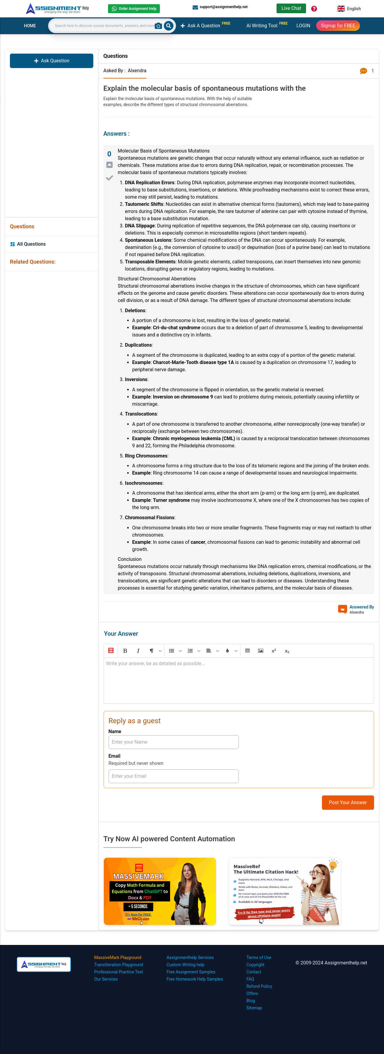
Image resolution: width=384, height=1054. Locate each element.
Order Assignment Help (134, 8)
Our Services (106, 979)
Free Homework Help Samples (194, 979)
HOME (30, 25)
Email (115, 756)
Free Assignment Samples (190, 972)
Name (115, 731)
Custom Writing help (185, 964)
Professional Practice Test (118, 972)
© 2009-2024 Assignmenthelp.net (331, 963)
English (349, 9)
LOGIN (303, 25)
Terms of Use (259, 957)
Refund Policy (259, 986)
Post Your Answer (348, 802)
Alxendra (137, 70)
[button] (110, 651)
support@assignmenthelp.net (220, 7)
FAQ (250, 979)
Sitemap (254, 1007)
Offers (252, 993)
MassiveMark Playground (117, 957)
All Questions (28, 244)
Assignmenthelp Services (190, 957)
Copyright (256, 964)
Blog (251, 1000)
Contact (254, 972)
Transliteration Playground (118, 964)
